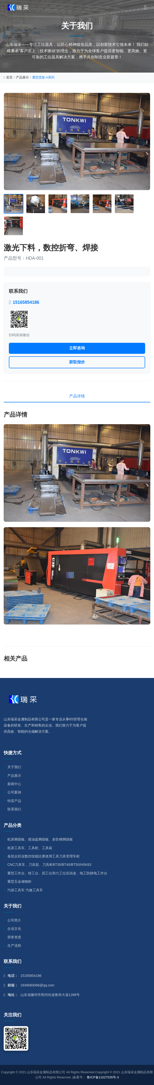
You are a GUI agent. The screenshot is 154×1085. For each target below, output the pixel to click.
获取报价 (77, 362)
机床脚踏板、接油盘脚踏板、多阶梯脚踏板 (40, 839)
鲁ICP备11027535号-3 (103, 1077)
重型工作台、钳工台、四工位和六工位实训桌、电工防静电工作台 (57, 873)
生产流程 (14, 945)
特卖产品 (14, 801)
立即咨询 (77, 348)
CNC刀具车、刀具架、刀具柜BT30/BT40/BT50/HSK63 (49, 865)
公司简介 (14, 920)
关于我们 (14, 767)
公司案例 (14, 792)
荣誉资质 (14, 937)
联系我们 (14, 809)
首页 (8, 77)
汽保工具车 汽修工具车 (25, 890)
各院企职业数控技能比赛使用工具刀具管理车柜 (43, 856)
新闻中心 (14, 784)
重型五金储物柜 (19, 881)
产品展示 (22, 77)
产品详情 (77, 396)
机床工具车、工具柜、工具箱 (29, 848)
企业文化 (14, 929)
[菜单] (145, 7)
